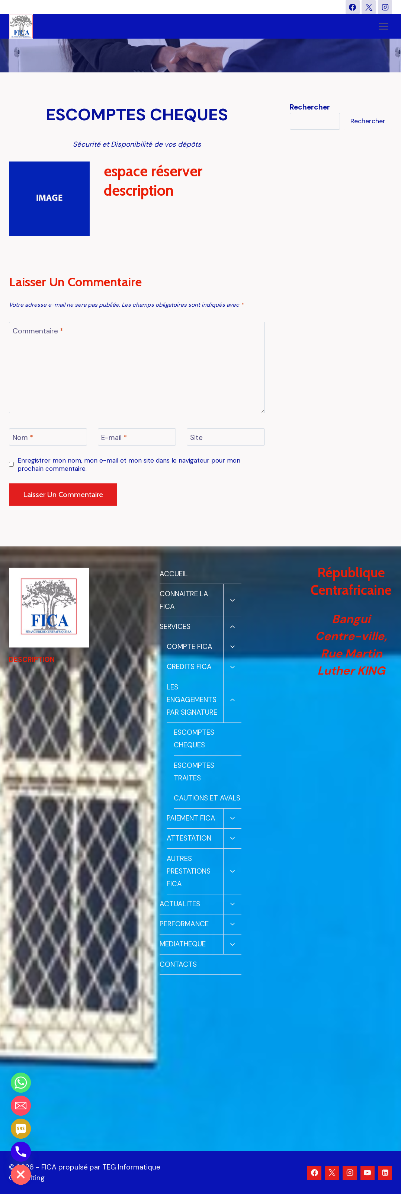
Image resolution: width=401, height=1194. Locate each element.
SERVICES (175, 626)
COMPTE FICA (189, 646)
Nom (23, 437)
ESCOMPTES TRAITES (194, 772)
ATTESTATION (189, 838)
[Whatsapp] (21, 1083)
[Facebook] (353, 7)
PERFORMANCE (184, 924)
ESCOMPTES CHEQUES (194, 739)
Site (196, 437)
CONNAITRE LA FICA (184, 600)
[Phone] (21, 1152)
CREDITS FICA (189, 666)
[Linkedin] (385, 1173)
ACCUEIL (174, 573)
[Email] (21, 1106)
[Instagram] (385, 7)
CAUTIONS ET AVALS (207, 798)
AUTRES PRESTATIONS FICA (189, 871)
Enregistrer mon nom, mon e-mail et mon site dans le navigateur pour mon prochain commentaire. (128, 464)
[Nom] (48, 437)
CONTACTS (178, 964)
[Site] (226, 437)
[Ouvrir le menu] (383, 26)
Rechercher (367, 121)
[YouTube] (367, 1173)
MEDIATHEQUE (183, 944)
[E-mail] (137, 437)
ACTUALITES (180, 903)
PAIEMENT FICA (191, 818)
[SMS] (21, 1129)
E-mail (114, 437)
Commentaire (38, 331)
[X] (369, 7)
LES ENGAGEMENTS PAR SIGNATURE (192, 699)
